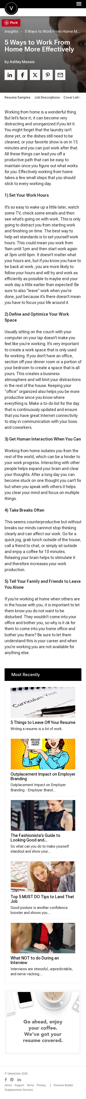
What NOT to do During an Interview (35, 960)
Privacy (41, 1085)
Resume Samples (18, 97)
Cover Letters (73, 97)
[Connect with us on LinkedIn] (19, 1080)
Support (19, 1085)
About (8, 1085)
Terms (30, 1085)
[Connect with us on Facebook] (6, 1080)
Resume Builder (63, 1085)
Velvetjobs (11, 8)
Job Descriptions (47, 97)
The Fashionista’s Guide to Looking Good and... (35, 837)
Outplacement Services (19, 1089)
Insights (11, 31)
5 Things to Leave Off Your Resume (43, 722)
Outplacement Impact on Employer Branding (43, 776)
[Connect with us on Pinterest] (12, 1080)
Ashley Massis (22, 61)
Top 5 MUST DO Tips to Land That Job (42, 899)
